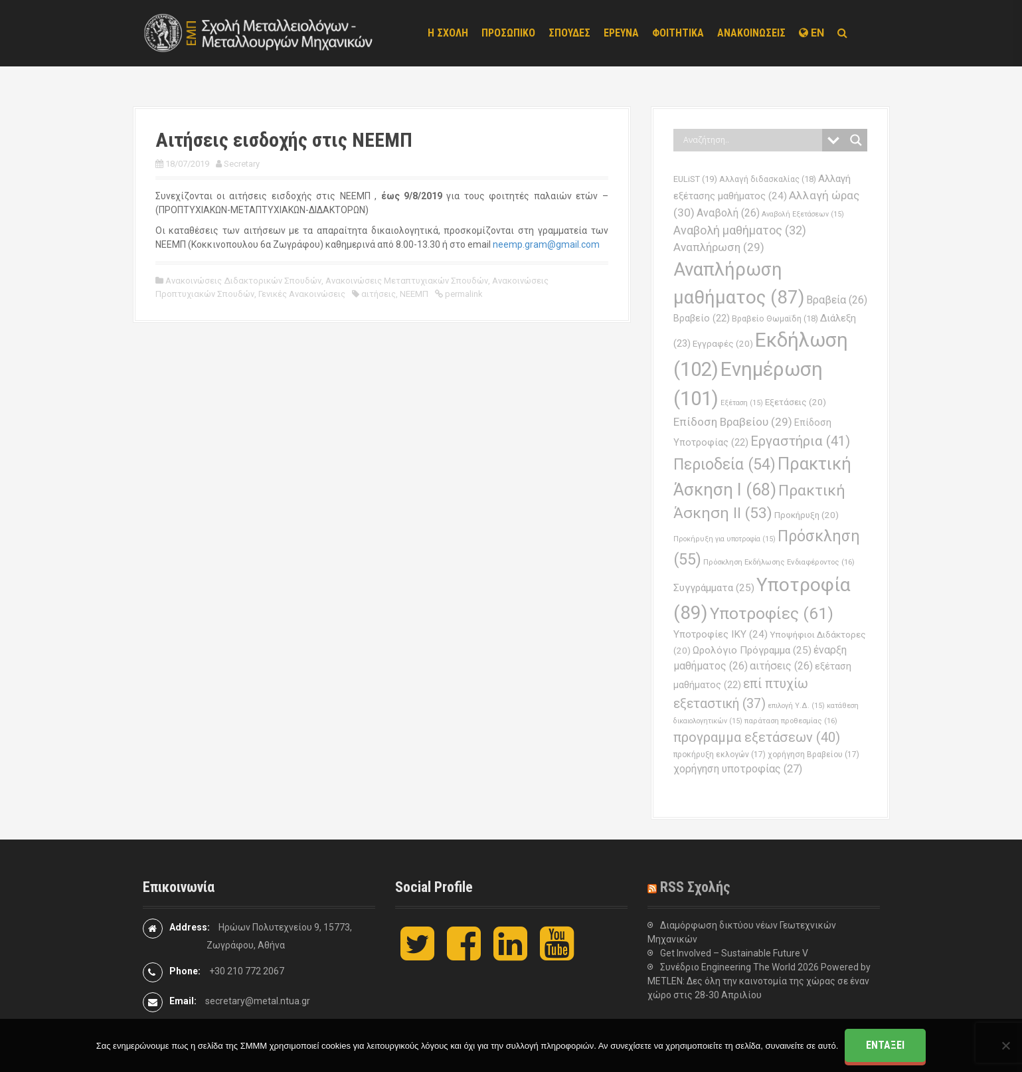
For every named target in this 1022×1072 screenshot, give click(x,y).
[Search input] (751, 140)
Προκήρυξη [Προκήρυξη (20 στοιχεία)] (806, 515)
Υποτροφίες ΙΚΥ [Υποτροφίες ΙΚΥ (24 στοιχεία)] (720, 634)
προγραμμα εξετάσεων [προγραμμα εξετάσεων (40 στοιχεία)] (756, 737)
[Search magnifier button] (856, 140)
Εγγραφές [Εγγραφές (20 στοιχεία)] (723, 344)
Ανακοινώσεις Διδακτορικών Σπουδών (243, 281)
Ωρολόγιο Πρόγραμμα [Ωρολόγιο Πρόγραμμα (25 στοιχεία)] (752, 650)
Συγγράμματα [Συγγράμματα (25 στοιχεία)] (713, 588)
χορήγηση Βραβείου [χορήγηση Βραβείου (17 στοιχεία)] (813, 754)
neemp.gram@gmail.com (546, 244)
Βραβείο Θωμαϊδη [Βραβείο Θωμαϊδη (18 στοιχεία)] (775, 318)
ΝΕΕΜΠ (414, 294)
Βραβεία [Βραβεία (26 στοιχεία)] (836, 300)
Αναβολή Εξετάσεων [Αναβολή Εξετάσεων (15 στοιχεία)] (803, 214)
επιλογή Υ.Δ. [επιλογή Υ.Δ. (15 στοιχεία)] (796, 705)
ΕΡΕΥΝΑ (621, 33)
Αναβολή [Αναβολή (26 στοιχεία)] (728, 213)
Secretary (242, 164)
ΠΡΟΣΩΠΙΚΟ (508, 33)
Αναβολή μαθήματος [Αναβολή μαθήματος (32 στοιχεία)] (739, 230)
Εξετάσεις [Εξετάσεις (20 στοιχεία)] (795, 402)
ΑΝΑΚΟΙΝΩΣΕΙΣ (751, 33)
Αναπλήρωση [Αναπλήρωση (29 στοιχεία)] (718, 247)
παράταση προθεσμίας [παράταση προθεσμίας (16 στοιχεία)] (790, 720)
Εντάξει (885, 1045)
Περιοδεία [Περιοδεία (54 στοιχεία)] (724, 465)
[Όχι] (1005, 1045)
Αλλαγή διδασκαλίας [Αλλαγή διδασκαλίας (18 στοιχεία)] (767, 179)
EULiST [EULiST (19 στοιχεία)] (695, 179)
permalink (463, 294)
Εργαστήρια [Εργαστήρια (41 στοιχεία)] (800, 441)
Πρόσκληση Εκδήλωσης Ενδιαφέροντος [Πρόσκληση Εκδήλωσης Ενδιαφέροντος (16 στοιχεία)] (779, 562)
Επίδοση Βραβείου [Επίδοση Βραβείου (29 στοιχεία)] (732, 421)
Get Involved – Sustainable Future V (734, 953)
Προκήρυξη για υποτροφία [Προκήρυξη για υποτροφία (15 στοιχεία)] (724, 539)
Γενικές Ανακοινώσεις (301, 294)
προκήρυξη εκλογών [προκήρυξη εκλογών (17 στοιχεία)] (719, 754)
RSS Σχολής (695, 887)
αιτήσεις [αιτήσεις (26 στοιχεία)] (781, 666)
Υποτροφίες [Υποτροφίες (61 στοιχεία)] (771, 613)
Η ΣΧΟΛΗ (448, 33)
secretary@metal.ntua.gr (257, 1001)
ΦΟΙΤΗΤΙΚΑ (678, 33)
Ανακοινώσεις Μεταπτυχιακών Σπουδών (406, 281)
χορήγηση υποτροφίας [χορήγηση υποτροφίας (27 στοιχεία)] (737, 768)
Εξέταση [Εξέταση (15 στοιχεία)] (742, 403)
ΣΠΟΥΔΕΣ (569, 33)
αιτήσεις (378, 294)
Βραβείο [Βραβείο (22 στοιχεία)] (701, 318)
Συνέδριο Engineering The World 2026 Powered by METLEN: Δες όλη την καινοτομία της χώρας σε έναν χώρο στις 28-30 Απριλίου (759, 981)
